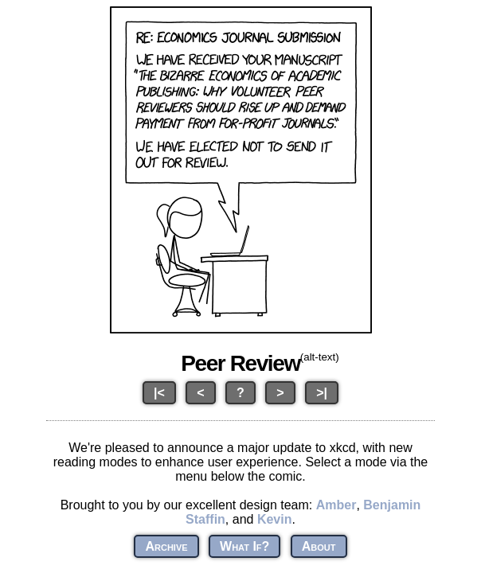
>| (321, 393)
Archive (166, 546)
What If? (244, 546)
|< (159, 393)
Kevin (274, 519)
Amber (336, 505)
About (319, 546)
